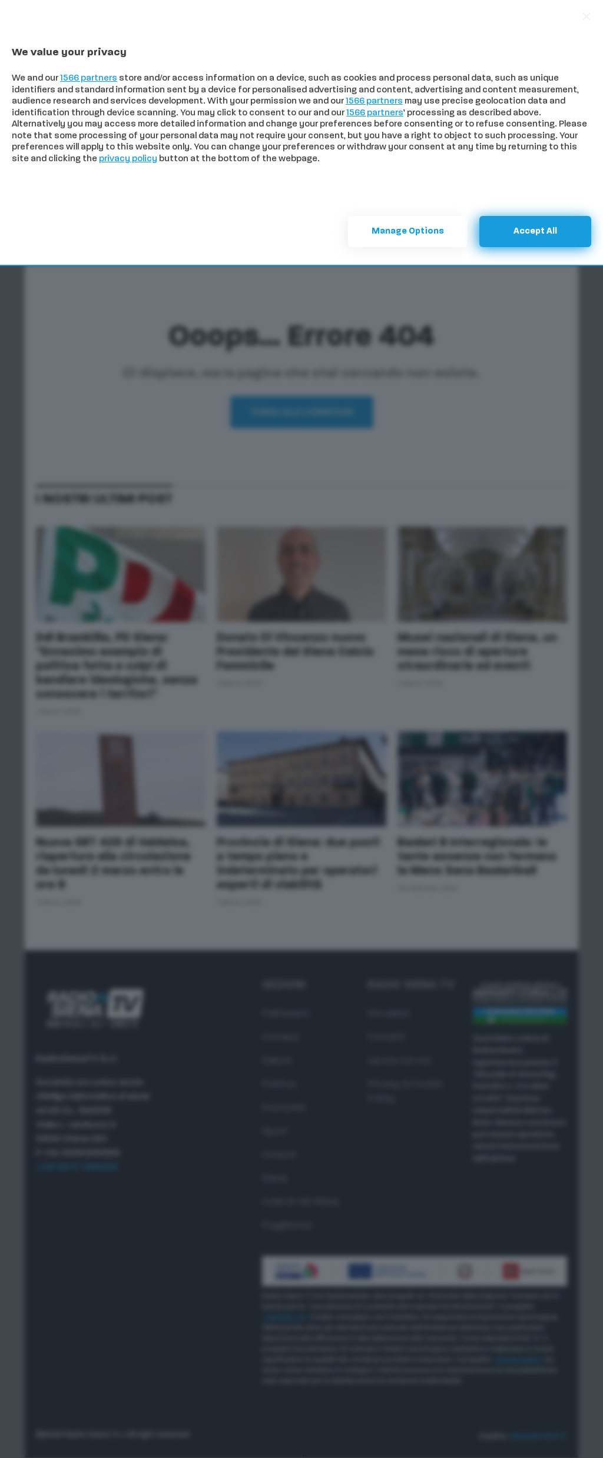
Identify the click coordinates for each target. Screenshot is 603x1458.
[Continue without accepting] (586, 16)
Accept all (535, 231)
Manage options (408, 231)
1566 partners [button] (88, 78)
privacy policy (128, 159)
